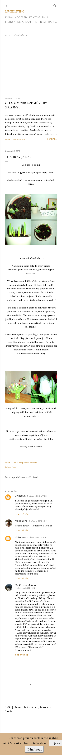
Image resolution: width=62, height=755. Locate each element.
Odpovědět (21, 514)
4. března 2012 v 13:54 (26, 588)
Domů (9, 17)
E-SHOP (10, 22)
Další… (46, 17)
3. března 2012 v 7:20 (37, 496)
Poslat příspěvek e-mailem (25, 462)
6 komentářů (19, 139)
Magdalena (21, 520)
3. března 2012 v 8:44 (39, 521)
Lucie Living (14, 11)
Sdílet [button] (7, 139)
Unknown (20, 495)
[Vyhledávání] (55, 5)
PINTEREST (39, 22)
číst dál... (52, 139)
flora (14, 467)
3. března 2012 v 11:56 (36, 537)
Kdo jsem (21, 17)
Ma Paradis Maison (25, 585)
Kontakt (34, 17)
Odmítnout (34, 749)
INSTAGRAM (23, 22)
